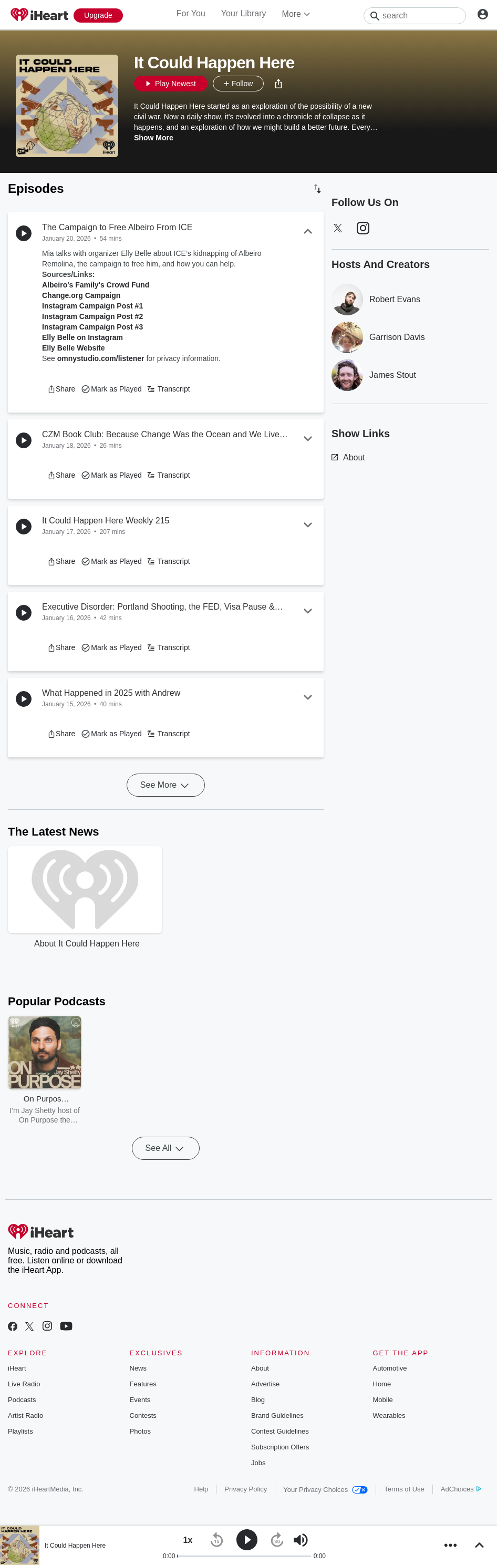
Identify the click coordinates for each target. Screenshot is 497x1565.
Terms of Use (404, 1489)
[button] (278, 84)
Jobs (258, 1463)
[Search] (415, 15)
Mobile (383, 1400)
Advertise (265, 1384)
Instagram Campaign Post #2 (92, 316)
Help (201, 1489)
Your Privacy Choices (325, 1490)
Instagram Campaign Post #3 (92, 327)
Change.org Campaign (81, 295)
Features (143, 1384)
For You (191, 13)
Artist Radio (25, 1415)
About (348, 457)
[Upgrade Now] (98, 15)
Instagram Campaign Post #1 (92, 306)
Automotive (390, 1368)
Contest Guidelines (280, 1431)
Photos (140, 1431)
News (138, 1368)
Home (382, 1384)
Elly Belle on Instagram (82, 337)
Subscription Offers (280, 1447)
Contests (143, 1415)
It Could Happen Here (75, 1545)
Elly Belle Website (73, 348)
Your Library (243, 13)
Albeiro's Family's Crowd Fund (95, 285)
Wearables (389, 1415)
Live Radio (24, 1384)
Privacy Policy (245, 1489)
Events (140, 1400)
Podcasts (22, 1400)
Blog (258, 1400)
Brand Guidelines (277, 1415)
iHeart (17, 1368)
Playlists (20, 1431)
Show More (153, 137)
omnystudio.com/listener (100, 358)
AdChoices (461, 1489)
